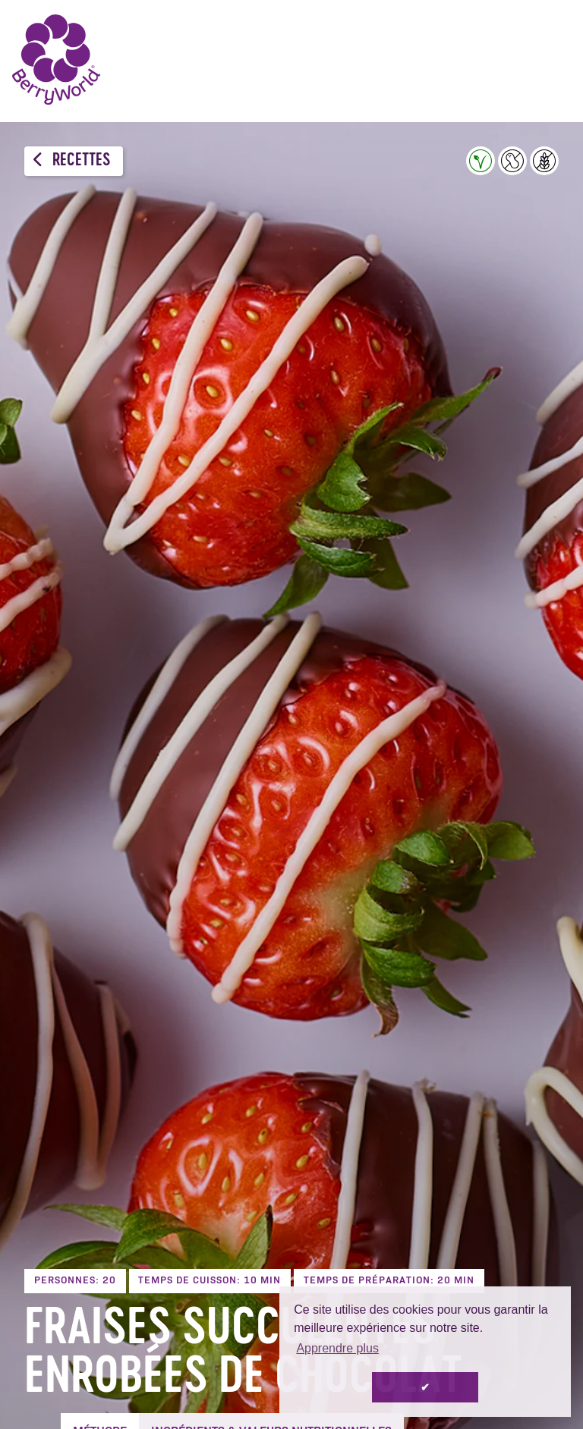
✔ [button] (425, 1387)
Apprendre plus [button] (337, 1348)
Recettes (71, 160)
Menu (548, 60)
